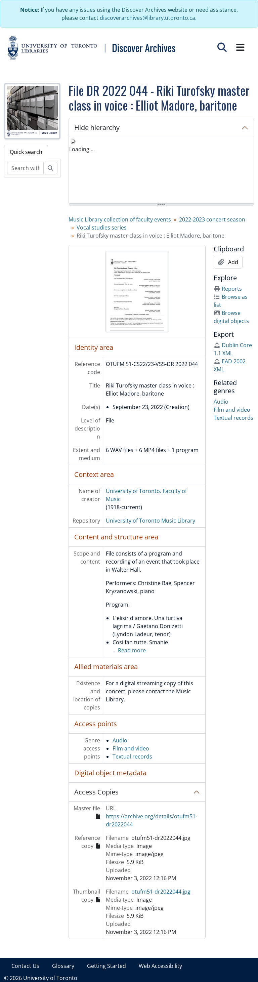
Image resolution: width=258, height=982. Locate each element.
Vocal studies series (102, 227)
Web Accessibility (160, 966)
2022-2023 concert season (212, 219)
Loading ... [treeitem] (82, 149)
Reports (228, 288)
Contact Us (25, 966)
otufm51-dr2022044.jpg (160, 891)
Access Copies (96, 791)
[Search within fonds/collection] (25, 168)
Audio (120, 740)
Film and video (131, 748)
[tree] (161, 170)
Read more (132, 650)
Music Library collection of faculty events (120, 219)
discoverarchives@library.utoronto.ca (147, 18)
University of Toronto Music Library (150, 520)
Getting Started (106, 966)
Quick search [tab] (26, 152)
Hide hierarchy (97, 127)
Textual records (132, 756)
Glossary (63, 966)
